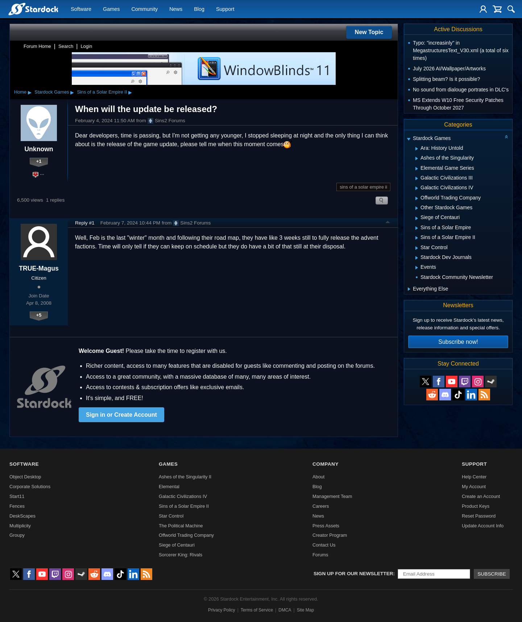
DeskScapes (22, 516)
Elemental (169, 486)
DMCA (284, 610)
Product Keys (475, 506)
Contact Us (323, 545)
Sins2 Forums (166, 121)
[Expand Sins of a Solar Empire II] (416, 238)
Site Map (305, 610)
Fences (17, 506)
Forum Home (37, 46)
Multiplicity (20, 525)
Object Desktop (25, 476)
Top (387, 223)
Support (225, 9)
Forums (320, 554)
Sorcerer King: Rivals (180, 554)
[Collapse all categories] (506, 136)
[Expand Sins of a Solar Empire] (416, 228)
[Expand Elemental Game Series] (416, 168)
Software (81, 9)
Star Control (171, 516)
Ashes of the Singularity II (185, 476)
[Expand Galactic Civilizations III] (416, 178)
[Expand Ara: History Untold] (416, 149)
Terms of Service (257, 610)
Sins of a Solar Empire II (102, 92)
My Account (474, 486)
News (175, 9)
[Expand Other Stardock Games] (416, 208)
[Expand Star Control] (416, 248)
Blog (199, 9)
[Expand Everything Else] (409, 289)
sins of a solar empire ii (363, 187)
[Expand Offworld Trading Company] (416, 198)
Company (325, 464)
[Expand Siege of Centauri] (416, 218)
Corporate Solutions (29, 486)
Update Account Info (483, 525)
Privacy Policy (221, 610)
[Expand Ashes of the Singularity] (416, 158)
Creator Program (329, 535)
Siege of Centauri (177, 545)
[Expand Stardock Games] (408, 139)
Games (111, 9)
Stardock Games (51, 92)
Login (86, 46)
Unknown (38, 149)
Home (20, 92)
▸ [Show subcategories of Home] (30, 92)
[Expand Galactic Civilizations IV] (416, 188)
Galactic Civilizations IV (183, 496)
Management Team (332, 496)
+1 (39, 161)
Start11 (16, 496)
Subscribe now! (458, 342)
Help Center (474, 476)
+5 (39, 315)
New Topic (369, 32)
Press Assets (325, 525)
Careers (320, 506)
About (318, 476)
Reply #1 (85, 223)
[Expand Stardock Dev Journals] (416, 258)
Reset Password (479, 516)
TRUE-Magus (38, 268)
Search (65, 46)
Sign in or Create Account (121, 415)
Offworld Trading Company (186, 535)
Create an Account (481, 496)
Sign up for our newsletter (353, 573)
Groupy (17, 535)
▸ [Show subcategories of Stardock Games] (72, 92)
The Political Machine (181, 525)
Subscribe (491, 574)
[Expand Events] (416, 267)
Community (144, 9)
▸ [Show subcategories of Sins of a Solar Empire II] (130, 92)
